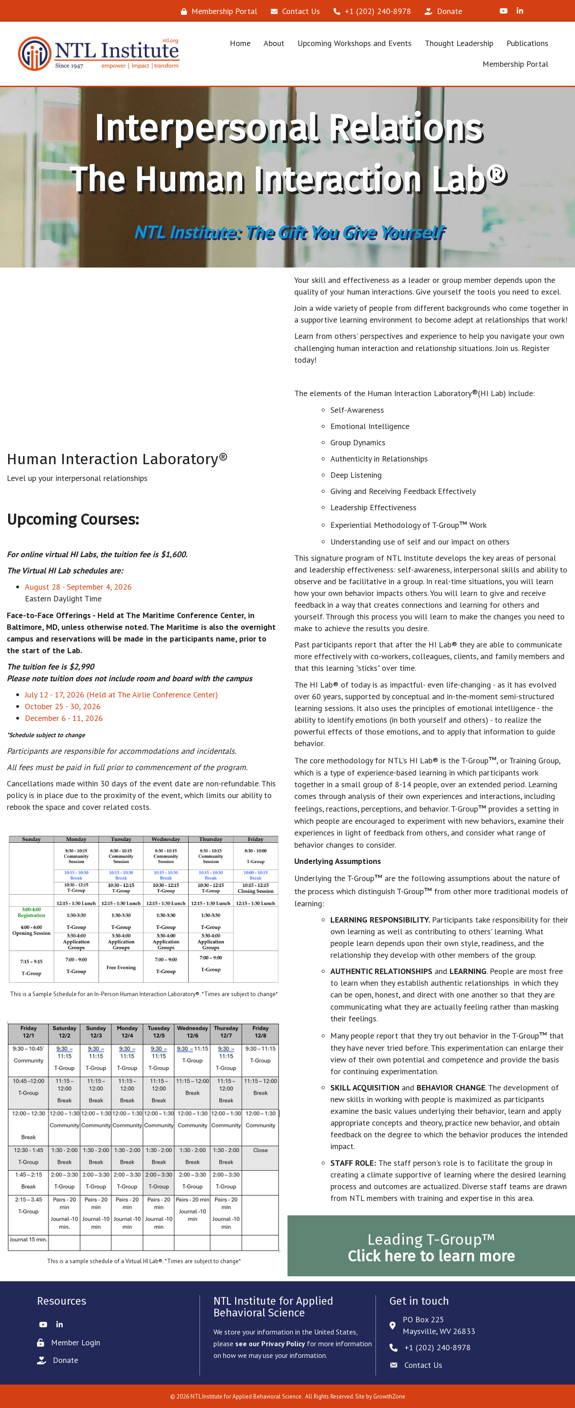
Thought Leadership (459, 43)
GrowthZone (389, 1396)
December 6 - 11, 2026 (64, 718)
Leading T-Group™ (431, 1247)
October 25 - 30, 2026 (63, 706)
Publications (527, 43)
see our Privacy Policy (270, 1343)
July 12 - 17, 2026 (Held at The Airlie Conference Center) (121, 694)
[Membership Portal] (216, 11)
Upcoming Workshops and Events (354, 43)
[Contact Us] (293, 11)
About (274, 43)
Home (240, 43)
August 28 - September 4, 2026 (78, 587)
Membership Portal (515, 64)
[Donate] (441, 11)
